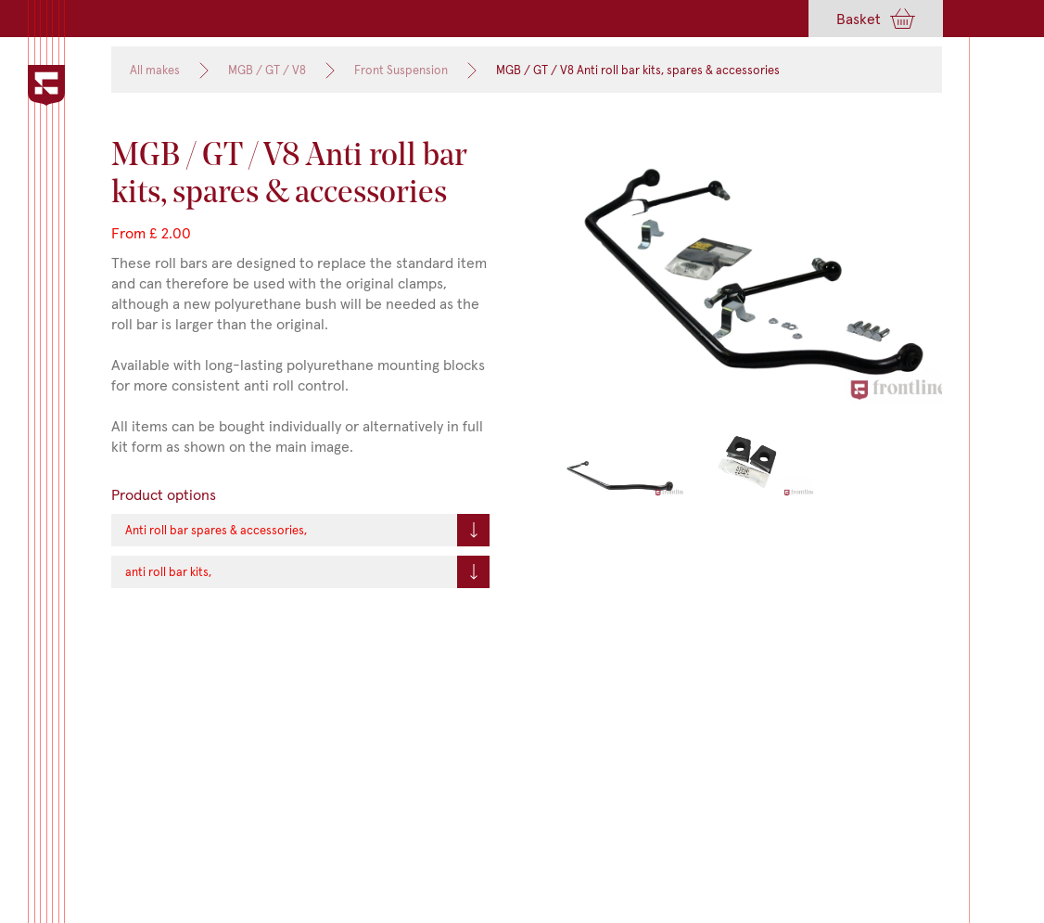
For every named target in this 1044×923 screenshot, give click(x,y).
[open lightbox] (753, 271)
